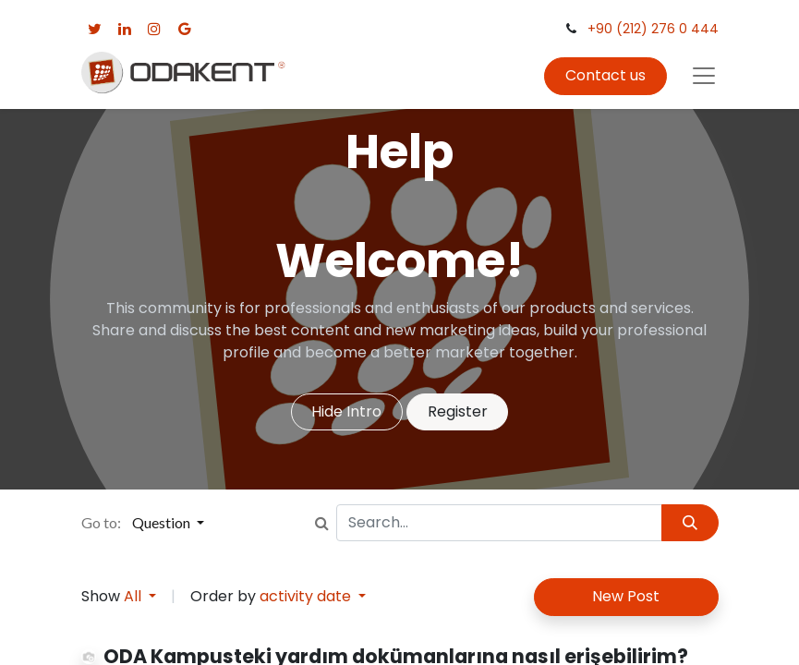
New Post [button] (626, 596)
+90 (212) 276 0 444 (653, 28)
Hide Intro (346, 411)
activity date (307, 596)
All (134, 596)
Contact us (605, 75)
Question (162, 522)
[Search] (689, 522)
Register (458, 411)
